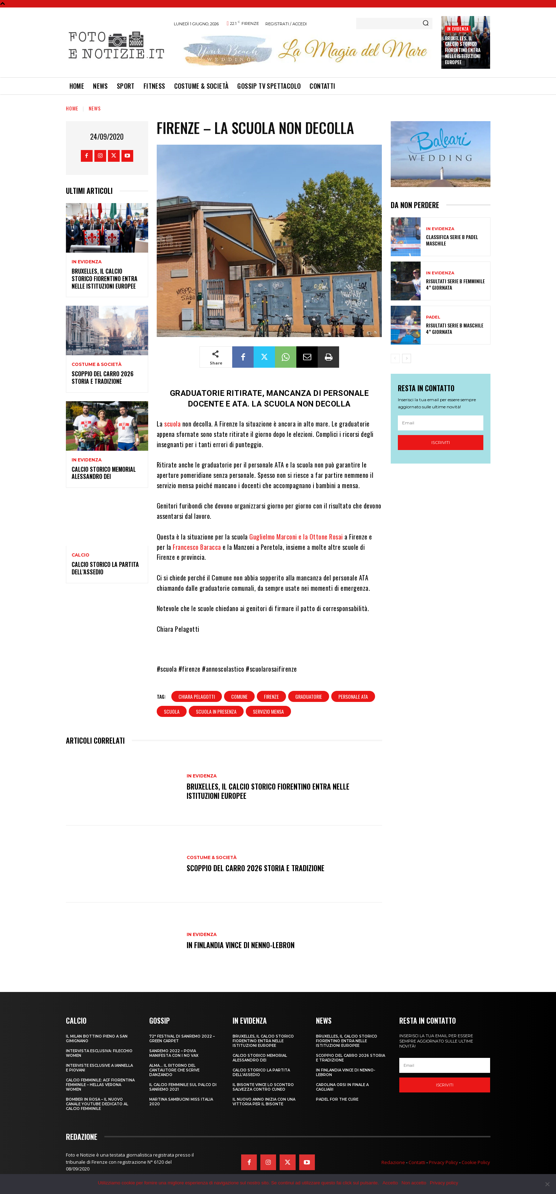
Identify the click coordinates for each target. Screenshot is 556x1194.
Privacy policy (444, 1182)
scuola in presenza (216, 711)
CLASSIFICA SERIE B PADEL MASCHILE (452, 240)
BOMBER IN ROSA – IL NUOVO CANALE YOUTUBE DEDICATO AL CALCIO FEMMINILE (97, 1104)
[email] (440, 422)
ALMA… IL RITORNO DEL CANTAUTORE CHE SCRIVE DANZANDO (174, 1070)
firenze (271, 696)
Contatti (417, 1162)
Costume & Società (96, 364)
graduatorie (308, 696)
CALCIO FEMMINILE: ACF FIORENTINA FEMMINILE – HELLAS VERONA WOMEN (100, 1085)
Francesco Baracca (197, 547)
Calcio (80, 555)
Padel (433, 317)
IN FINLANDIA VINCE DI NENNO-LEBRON (241, 945)
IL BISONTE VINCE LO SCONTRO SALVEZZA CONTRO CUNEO (263, 1087)
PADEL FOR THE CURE (337, 1099)
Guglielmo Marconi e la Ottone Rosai (296, 536)
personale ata (353, 696)
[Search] (425, 23)
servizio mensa (268, 711)
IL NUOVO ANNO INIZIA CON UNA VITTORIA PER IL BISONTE (264, 1101)
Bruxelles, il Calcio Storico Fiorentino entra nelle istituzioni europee (462, 50)
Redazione (393, 1162)
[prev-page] (395, 358)
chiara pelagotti (196, 696)
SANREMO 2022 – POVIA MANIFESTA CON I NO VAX (173, 1053)
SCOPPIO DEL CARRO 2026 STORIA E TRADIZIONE (103, 377)
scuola (172, 423)
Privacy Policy (443, 1162)
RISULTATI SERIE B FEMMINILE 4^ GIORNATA (455, 284)
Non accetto (413, 1182)
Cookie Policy (476, 1162)
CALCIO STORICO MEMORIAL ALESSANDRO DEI (104, 473)
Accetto (390, 1182)
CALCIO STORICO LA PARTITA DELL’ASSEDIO (105, 568)
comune (239, 696)
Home (72, 108)
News (95, 108)
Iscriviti (440, 442)
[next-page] (406, 358)
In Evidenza (457, 29)
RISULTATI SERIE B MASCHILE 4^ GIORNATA (454, 328)
